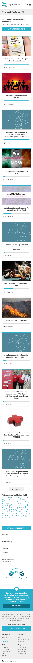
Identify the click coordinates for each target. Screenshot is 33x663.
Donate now (16, 606)
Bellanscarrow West (8, 502)
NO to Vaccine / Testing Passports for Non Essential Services (16, 60)
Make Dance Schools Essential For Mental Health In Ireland (16, 209)
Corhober (28, 508)
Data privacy (22, 649)
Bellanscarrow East (16, 500)
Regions (4, 655)
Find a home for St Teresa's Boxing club (16, 285)
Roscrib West (11, 516)
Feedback (5, 641)
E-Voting (21, 641)
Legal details (22, 651)
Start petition (6, 651)
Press (3, 639)
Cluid (21, 508)
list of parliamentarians (10, 556)
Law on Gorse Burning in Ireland (16, 320)
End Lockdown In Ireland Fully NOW (16, 172)
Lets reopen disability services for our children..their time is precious (16, 247)
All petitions (5, 649)
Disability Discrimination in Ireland (16, 97)
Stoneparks (21, 516)
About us (4, 637)
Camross (20, 502)
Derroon (6, 510)
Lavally (6, 512)
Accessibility (22, 653)
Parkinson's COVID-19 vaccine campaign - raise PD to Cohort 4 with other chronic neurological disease (16, 395)
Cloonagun (5, 508)
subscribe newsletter (16, 628)
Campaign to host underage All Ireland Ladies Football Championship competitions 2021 (16, 134)
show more (16, 489)
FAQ (19, 637)
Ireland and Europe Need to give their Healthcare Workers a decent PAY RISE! (16, 435)
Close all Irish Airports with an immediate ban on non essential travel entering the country (16, 474)
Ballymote (5, 500)
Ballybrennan (22, 498)
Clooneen (14, 508)
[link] (30, 5)
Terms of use (22, 647)
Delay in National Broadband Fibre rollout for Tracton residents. (16, 356)
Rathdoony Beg (24, 512)
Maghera (14, 512)
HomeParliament (23, 639)
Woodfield (5, 518)
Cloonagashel (25, 506)
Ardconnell (5, 498)
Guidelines (5, 647)
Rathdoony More (7, 514)
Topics (4, 653)
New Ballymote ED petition (16, 528)
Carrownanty (14, 506)
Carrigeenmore (13, 504)
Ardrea (13, 498)
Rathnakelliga (19, 514)
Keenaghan (26, 510)
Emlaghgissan (16, 510)
